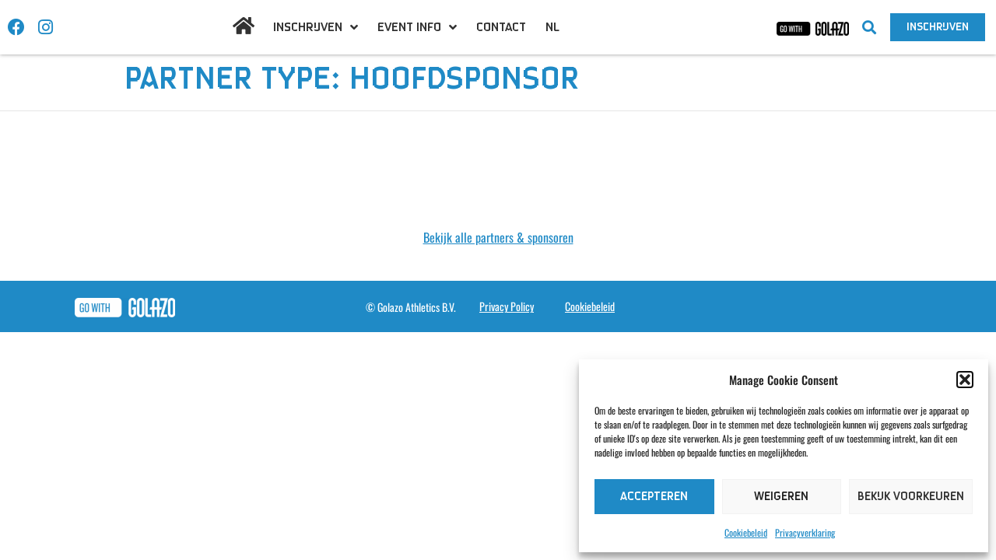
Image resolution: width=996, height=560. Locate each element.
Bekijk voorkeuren (910, 496)
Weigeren (781, 496)
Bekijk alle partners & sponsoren (498, 237)
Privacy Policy (506, 306)
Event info (417, 27)
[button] (965, 379)
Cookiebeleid (745, 532)
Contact (501, 27)
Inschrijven (315, 27)
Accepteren (654, 496)
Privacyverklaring (805, 532)
